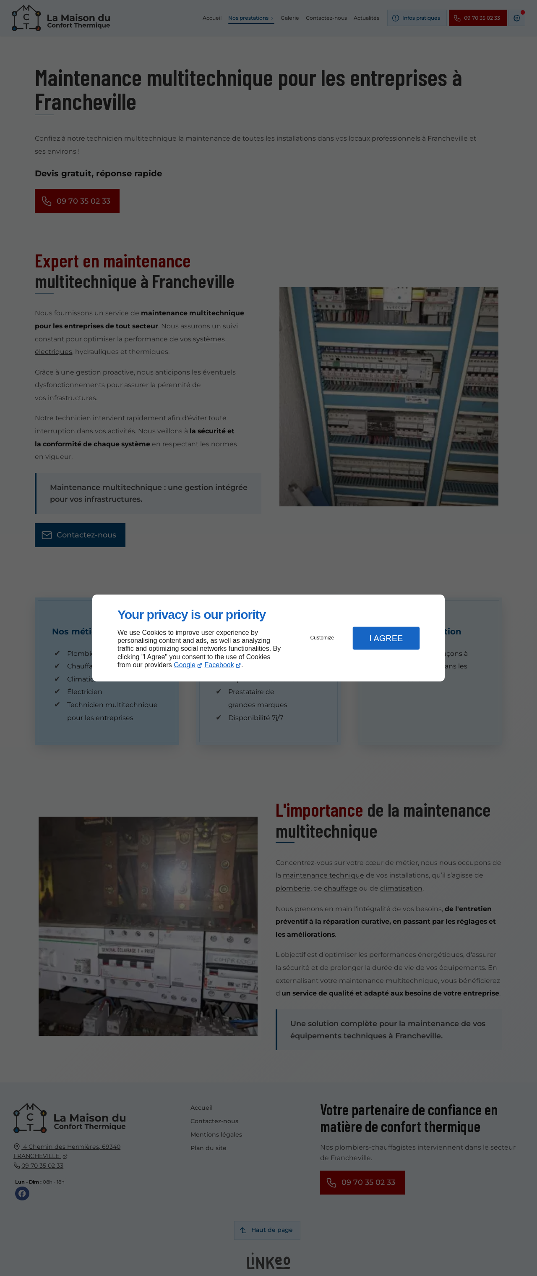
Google (185, 664)
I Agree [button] (386, 638)
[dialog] (268, 638)
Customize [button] (322, 638)
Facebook (219, 664)
